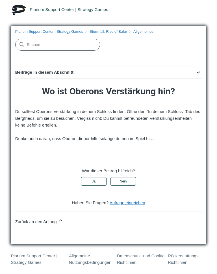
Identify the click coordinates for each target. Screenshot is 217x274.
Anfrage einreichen (127, 202)
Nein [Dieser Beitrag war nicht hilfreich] (123, 181)
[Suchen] (58, 44)
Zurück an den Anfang (39, 221)
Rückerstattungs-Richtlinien (184, 259)
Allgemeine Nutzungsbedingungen (90, 259)
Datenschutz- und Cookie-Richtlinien (141, 259)
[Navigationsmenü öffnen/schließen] (196, 10)
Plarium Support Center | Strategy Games (49, 31)
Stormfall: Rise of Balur (108, 31)
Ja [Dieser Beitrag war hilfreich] (94, 181)
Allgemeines (143, 31)
